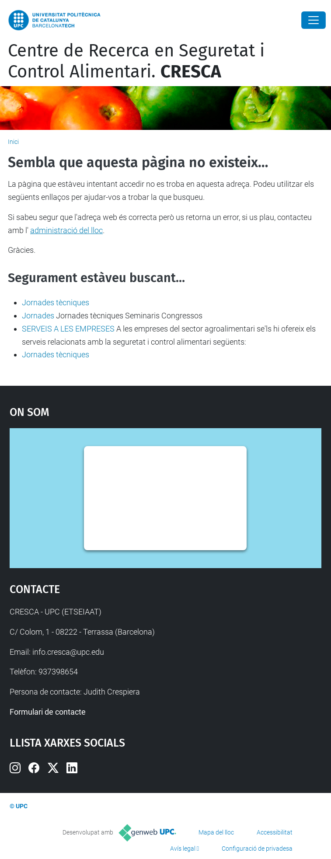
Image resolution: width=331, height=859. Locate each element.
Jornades (38, 315)
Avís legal (182, 848)
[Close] (313, 20)
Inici (13, 141)
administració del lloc (66, 230)
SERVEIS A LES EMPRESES (68, 328)
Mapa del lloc (216, 832)
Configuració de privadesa (257, 848)
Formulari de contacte (48, 711)
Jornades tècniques (55, 302)
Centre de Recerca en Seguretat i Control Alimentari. (136, 61)
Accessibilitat (275, 832)
